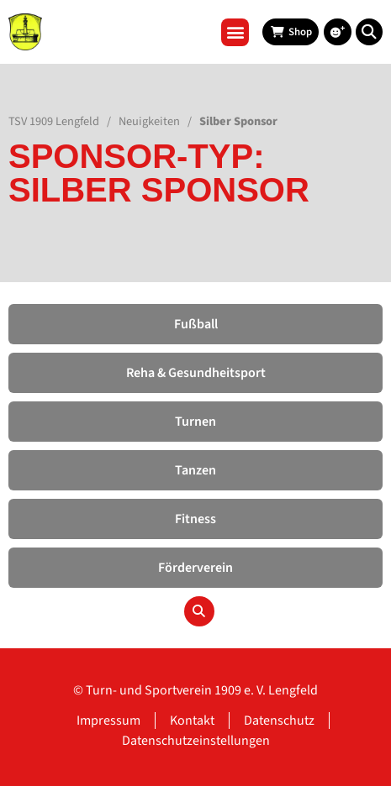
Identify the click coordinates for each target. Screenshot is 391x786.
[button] (235, 32)
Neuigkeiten (149, 121)
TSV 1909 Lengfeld (53, 121)
